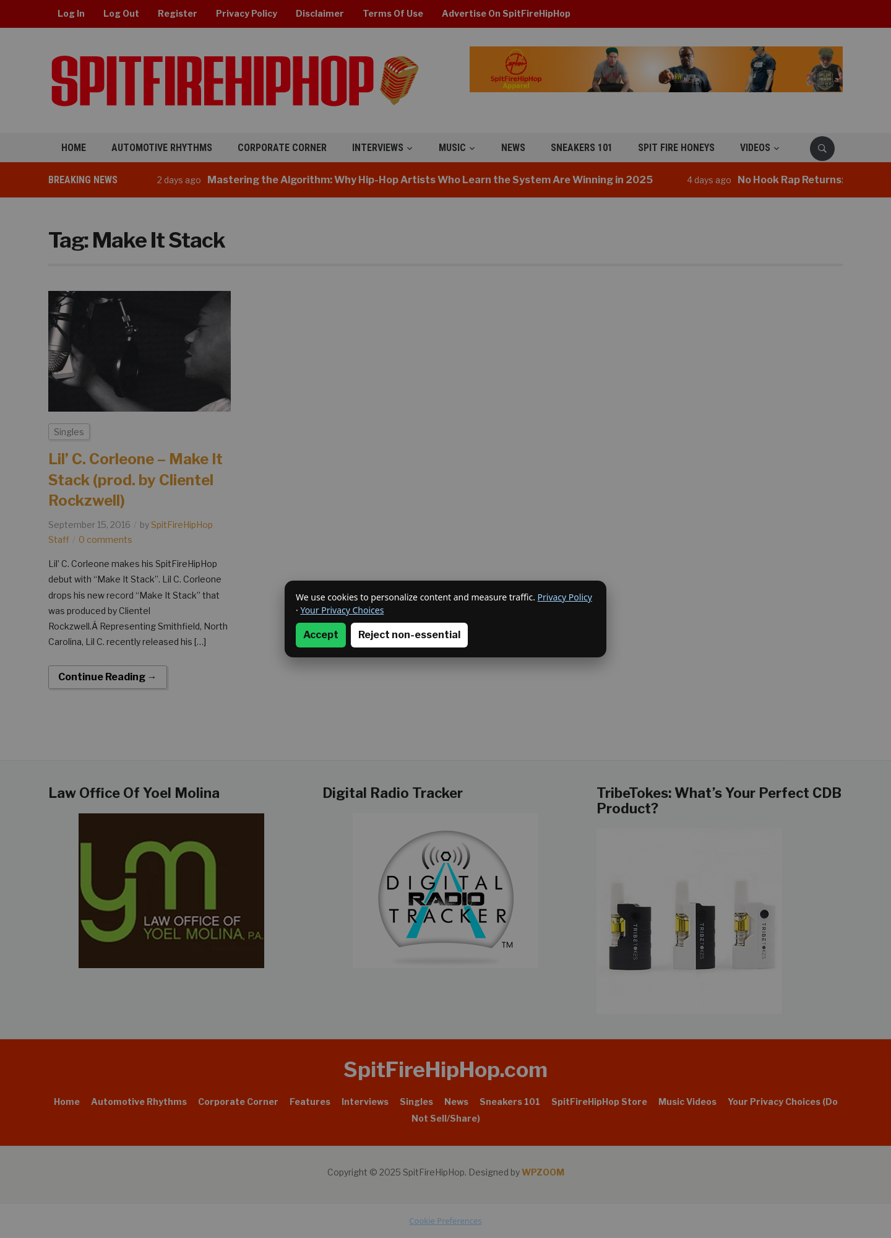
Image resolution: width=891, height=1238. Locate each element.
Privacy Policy (565, 597)
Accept (320, 635)
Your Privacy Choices (342, 610)
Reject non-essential (409, 635)
